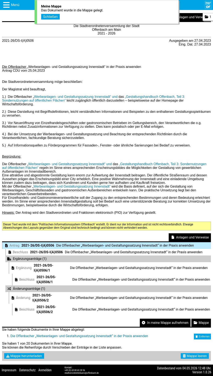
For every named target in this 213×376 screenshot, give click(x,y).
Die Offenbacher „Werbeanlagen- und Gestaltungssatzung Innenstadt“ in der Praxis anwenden (79, 336)
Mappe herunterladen (24, 356)
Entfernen (202, 336)
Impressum (9, 370)
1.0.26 (207, 372)
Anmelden (45, 370)
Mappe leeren (195, 356)
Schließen (50, 16)
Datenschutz (27, 370)
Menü (15, 5)
